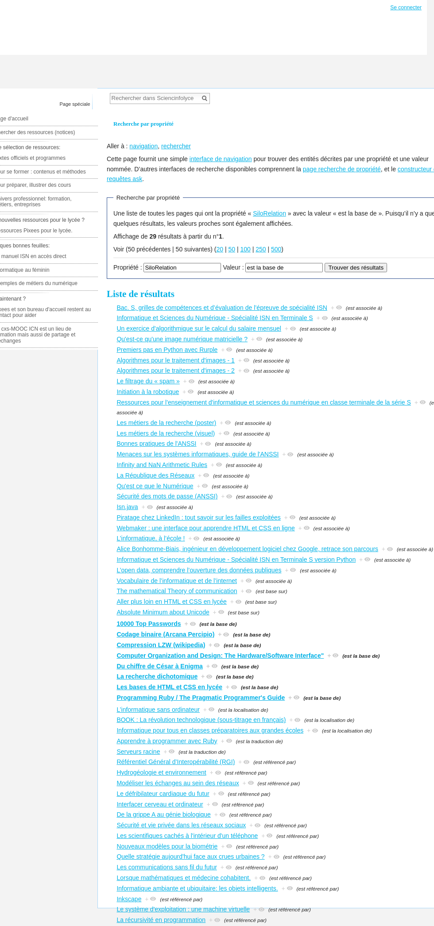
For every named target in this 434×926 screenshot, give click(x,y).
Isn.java (127, 506)
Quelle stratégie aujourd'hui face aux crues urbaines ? (190, 856)
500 (276, 249)
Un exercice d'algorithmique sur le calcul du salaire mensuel (198, 328)
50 (231, 249)
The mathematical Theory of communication (176, 590)
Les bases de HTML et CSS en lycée (169, 687)
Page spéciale (75, 104)
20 (219, 249)
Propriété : (127, 267)
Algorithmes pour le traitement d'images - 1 (175, 360)
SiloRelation (269, 213)
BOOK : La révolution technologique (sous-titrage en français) (201, 719)
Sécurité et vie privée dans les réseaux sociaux (181, 825)
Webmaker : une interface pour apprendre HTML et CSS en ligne (205, 528)
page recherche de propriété (342, 169)
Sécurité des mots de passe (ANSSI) (166, 496)
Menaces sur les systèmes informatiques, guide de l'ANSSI (197, 454)
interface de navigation (221, 158)
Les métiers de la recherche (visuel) (165, 433)
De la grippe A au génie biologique (163, 814)
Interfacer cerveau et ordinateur (159, 804)
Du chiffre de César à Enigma (159, 666)
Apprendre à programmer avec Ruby (166, 741)
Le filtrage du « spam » (147, 381)
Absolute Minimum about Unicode (162, 612)
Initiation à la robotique (147, 391)
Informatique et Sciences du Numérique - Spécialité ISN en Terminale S (214, 317)
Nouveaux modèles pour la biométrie (166, 846)
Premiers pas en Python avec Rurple (166, 349)
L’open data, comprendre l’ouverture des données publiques (198, 570)
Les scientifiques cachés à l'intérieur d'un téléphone (187, 835)
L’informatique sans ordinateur (158, 709)
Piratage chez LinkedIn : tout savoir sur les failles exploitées (198, 517)
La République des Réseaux (155, 475)
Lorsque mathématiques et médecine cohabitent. (183, 877)
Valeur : (233, 267)
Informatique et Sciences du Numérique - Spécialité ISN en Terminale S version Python (236, 559)
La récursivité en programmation (160, 919)
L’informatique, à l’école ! (150, 538)
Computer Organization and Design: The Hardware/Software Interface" (220, 655)
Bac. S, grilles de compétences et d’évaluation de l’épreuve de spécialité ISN (221, 307)
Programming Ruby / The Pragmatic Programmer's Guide (200, 697)
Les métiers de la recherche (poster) (166, 422)
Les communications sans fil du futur (166, 867)
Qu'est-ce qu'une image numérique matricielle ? (182, 339)
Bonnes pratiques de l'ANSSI (156, 443)
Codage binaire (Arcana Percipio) (165, 634)
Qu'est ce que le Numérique (154, 486)
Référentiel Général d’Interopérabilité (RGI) (175, 761)
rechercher (176, 146)
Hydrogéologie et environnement (161, 772)
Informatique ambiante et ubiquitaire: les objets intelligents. (197, 888)
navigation (143, 146)
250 (261, 249)
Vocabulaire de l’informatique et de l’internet (176, 580)
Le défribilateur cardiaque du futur (162, 793)
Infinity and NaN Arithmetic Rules (161, 464)
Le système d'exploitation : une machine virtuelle (183, 909)
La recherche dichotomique (157, 676)
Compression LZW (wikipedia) (160, 644)
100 (245, 249)
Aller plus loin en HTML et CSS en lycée (171, 601)
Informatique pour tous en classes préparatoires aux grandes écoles (209, 730)
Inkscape (128, 899)
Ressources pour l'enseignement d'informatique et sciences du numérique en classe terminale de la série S (263, 402)
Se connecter (406, 7)
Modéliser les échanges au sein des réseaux (177, 783)
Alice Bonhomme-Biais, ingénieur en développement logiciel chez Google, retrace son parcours (247, 548)
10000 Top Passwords (148, 623)
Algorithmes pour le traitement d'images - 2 (175, 370)
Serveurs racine (138, 751)
